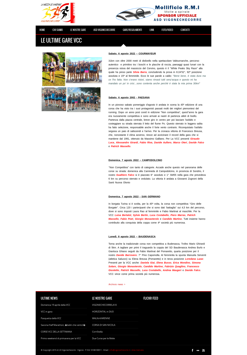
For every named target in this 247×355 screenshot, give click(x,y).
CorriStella (97, 331)
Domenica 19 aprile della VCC (55, 304)
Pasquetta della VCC (51, 318)
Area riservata (138, 350)
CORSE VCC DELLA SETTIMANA (56, 331)
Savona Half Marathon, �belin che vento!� (63, 325)
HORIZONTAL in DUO (103, 311)
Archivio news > (117, 284)
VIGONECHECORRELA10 (104, 304)
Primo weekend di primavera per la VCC (61, 338)
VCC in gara (46, 311)
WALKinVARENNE (101, 318)
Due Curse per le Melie (103, 338)
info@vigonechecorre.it (119, 350)
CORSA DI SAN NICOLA (103, 325)
